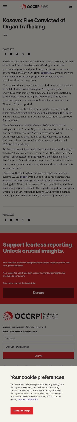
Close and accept (22, 410)
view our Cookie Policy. (27, 399)
